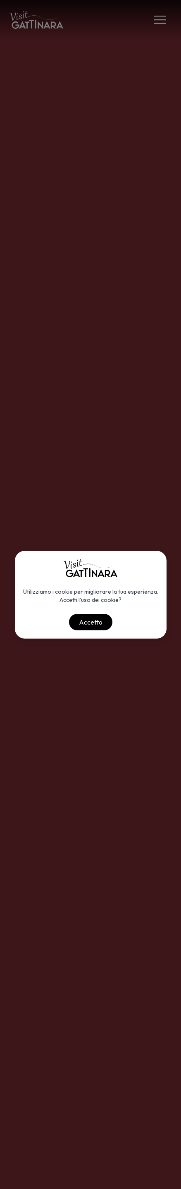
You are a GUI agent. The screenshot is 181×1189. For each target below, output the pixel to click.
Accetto (90, 622)
